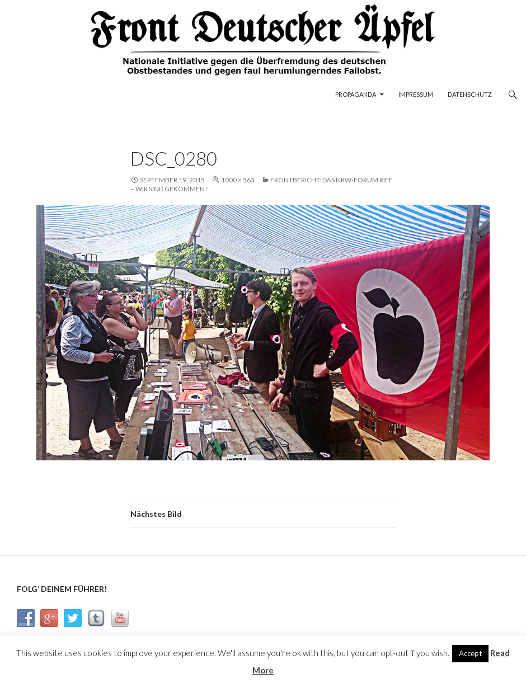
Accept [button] (470, 653)
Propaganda (355, 94)
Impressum (415, 94)
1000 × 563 (238, 180)
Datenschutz (470, 94)
